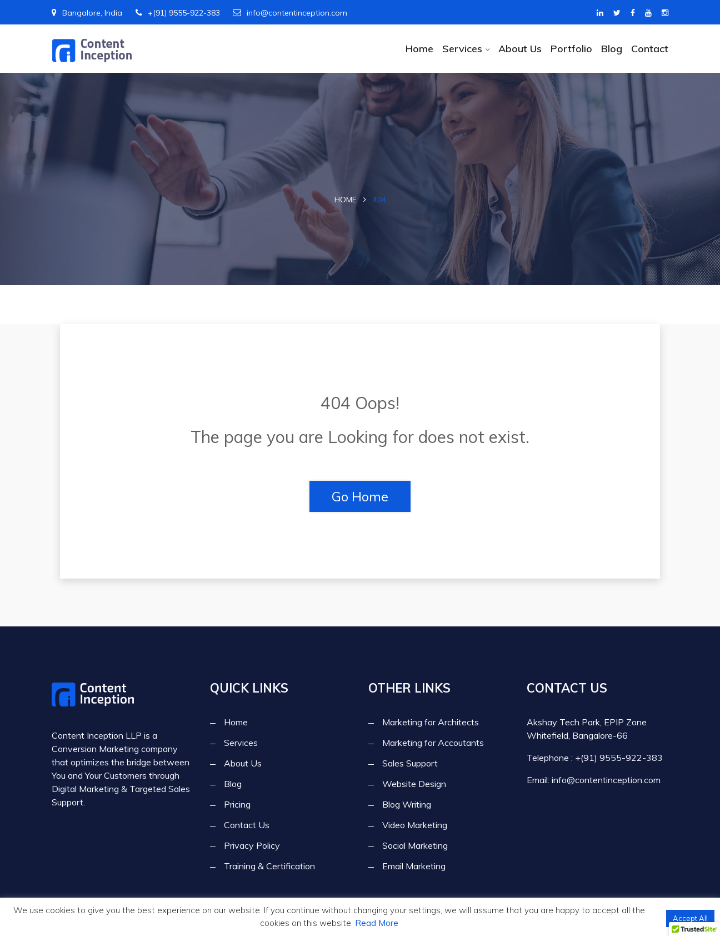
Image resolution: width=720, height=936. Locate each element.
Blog (611, 48)
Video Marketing (414, 825)
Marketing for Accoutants (433, 743)
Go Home (360, 496)
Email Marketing (414, 866)
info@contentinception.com (290, 13)
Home (419, 48)
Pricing (237, 804)
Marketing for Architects (430, 722)
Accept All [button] (690, 918)
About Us (520, 48)
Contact (649, 48)
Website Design (414, 784)
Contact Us (246, 825)
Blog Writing (406, 804)
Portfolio (571, 48)
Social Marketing (415, 846)
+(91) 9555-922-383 (178, 13)
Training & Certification (269, 866)
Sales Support (410, 763)
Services (462, 48)
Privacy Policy (252, 846)
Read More (376, 923)
